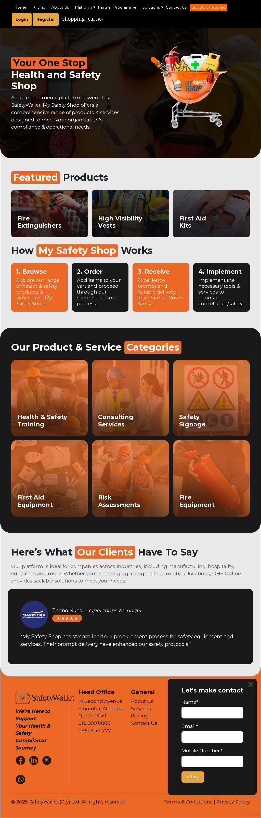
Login (22, 19)
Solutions (151, 7)
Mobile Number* (201, 750)
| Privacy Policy (232, 802)
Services (141, 708)
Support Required (208, 7)
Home (20, 7)
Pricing (38, 7)
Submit (192, 776)
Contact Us (176, 7)
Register (45, 19)
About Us (60, 7)
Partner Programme (117, 7)
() (82, 18)
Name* (189, 702)
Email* (189, 726)
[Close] (251, 684)
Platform (83, 7)
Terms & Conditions (188, 802)
